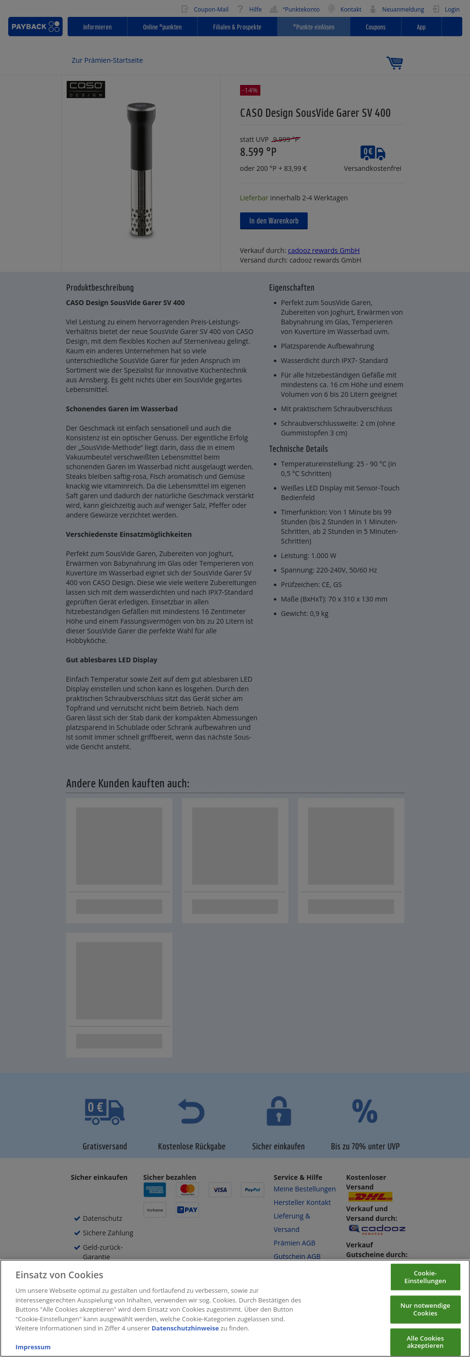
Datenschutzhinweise (185, 1335)
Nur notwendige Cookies (425, 1316)
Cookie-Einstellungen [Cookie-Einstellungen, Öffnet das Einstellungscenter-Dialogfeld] (425, 1283)
